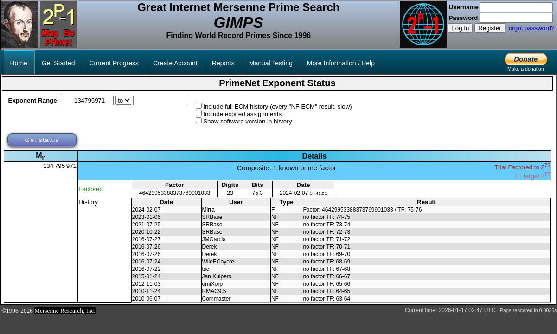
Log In (460, 28)
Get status (42, 139)
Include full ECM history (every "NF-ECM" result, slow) (277, 106)
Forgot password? (530, 28)
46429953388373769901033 (175, 193)
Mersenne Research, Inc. (65, 310)
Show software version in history (247, 121)
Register (489, 28)
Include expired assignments (242, 113)
